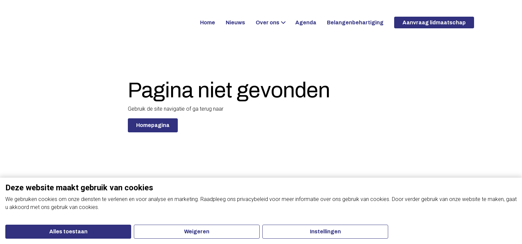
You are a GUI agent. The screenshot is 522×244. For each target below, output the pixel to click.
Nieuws (235, 22)
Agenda (305, 22)
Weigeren (196, 231)
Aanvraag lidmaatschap (434, 22)
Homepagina (152, 125)
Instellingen (325, 231)
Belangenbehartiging (355, 22)
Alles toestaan (68, 231)
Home (207, 22)
